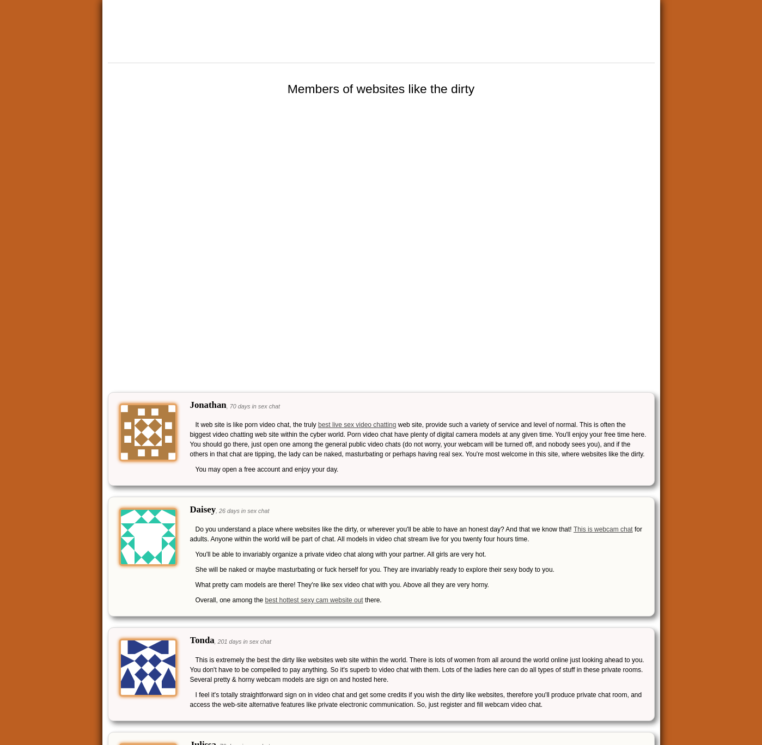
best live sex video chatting (357, 425)
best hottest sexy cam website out (314, 600)
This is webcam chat (603, 529)
